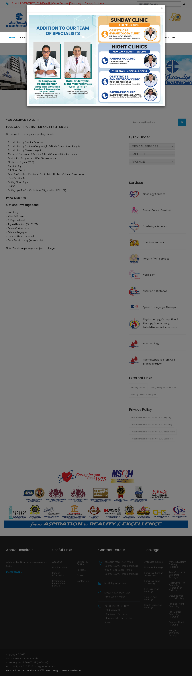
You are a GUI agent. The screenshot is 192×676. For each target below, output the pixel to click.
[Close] (162, 8)
